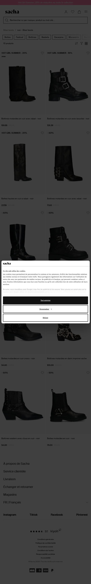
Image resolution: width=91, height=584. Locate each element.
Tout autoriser (45, 300)
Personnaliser (46, 309)
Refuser (45, 318)
